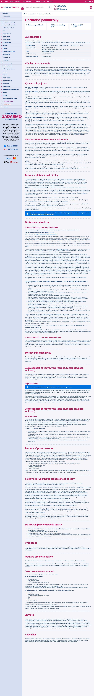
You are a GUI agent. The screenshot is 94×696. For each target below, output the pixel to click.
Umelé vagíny (6, 83)
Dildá (4, 30)
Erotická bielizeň (6, 77)
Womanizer (5, 95)
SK (22, 8)
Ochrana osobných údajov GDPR (12, 664)
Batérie (4, 19)
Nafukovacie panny (7, 63)
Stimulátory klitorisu (7, 80)
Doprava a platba (8, 661)
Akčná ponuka (7, 104)
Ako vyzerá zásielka (9, 657)
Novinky (5, 107)
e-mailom (30, 550)
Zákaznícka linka (62, 6)
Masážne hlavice (6, 57)
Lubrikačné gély (6, 54)
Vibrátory (5, 92)
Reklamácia (7, 662)
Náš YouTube (13, 149)
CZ (22, 6)
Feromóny (5, 45)
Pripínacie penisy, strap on (9, 69)
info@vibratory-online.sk (48, 51)
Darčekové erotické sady (8, 28)
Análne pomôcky (7, 16)
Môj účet (6, 655)
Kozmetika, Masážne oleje (9, 51)
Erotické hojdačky (7, 42)
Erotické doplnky (6, 39)
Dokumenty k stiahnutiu (35, 25)
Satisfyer (5, 72)
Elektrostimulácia (7, 33)
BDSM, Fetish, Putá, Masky (9, 22)
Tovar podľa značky (8, 101)
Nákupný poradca (15, 1)
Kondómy (5, 48)
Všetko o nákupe (27, 1)
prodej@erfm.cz (38, 234)
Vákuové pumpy (6, 86)
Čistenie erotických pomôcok (9, 25)
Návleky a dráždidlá (7, 66)
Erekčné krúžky (6, 36)
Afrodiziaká (5, 13)
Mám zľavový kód (40, 1)
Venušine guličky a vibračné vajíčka (11, 89)
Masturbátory (6, 60)
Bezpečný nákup (8, 659)
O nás (6, 1)
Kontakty (50, 1)
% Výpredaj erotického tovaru (10, 98)
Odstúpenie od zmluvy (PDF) (58, 25)
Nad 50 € (62, 9)
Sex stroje (5, 74)
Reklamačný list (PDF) (78, 25)
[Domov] (2, 1)
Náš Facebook (12, 146)
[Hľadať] (38, 7)
